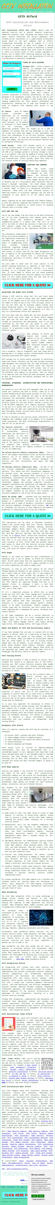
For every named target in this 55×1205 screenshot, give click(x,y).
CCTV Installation (14, 1138)
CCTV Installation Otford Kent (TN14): (19, 30)
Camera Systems (17, 1146)
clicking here (46, 1121)
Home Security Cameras (16, 1131)
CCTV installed (8, 1061)
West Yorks (33, 1165)
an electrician (44, 1074)
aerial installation (30, 1080)
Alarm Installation (21, 1157)
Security (5, 771)
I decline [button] (41, 1196)
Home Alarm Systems (39, 1151)
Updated (22, 1187)
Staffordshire (41, 1161)
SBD (47, 505)
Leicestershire (22, 1165)
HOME (25, 11)
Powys (21, 1161)
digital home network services (21, 1078)
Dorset (27, 1163)
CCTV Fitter (18, 1133)
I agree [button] (34, 1196)
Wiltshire (43, 1165)
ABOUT (35, 11)
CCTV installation (9, 1123)
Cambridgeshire (8, 1165)
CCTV (44, 69)
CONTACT (41, 11)
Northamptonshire (15, 1163)
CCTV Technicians (38, 1142)
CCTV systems (11, 1110)
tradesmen (34, 1082)
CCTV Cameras (37, 1140)
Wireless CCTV (7, 1153)
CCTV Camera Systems (19, 1142)
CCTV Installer (22, 1151)
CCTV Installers (22, 1135)
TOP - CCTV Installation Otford (15, 1169)
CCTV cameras (40, 201)
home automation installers (23, 1067)
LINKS (30, 11)
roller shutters (43, 1076)
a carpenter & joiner (18, 1076)
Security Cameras (34, 1146)
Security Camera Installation (23, 1144)
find (8, 1091)
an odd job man (19, 1074)
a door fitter (31, 1065)
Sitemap (3, 1187)
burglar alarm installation (23, 1069)
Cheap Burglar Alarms (11, 1155)
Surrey (49, 1163)
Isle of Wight (38, 1163)
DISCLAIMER (49, 11)
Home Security (37, 1135)
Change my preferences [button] (38, 1199)
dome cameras (31, 879)
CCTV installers (40, 535)
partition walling (45, 1072)
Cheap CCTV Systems (21, 1140)
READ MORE (20, 959)
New (18, 1187)
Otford (17, 535)
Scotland (29, 1161)
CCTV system (15, 662)
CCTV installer (32, 1018)
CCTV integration (28, 969)
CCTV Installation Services (36, 1138)
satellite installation (18, 1072)
